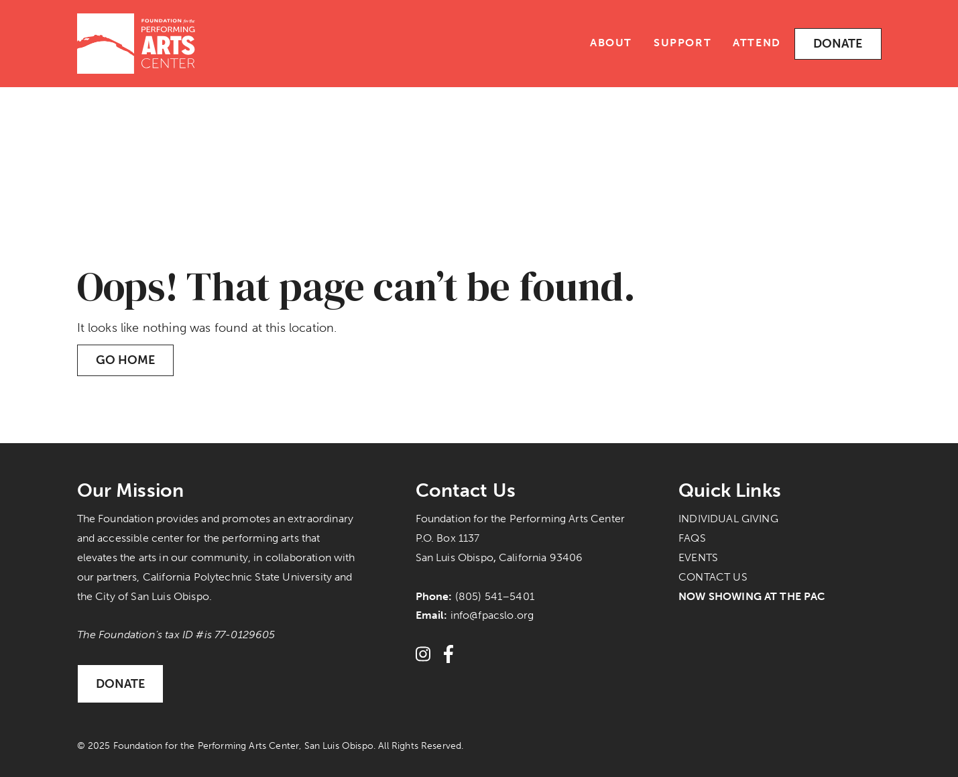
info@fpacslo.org (492, 615)
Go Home (126, 360)
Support (682, 42)
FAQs (692, 538)
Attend (757, 42)
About (611, 42)
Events (698, 557)
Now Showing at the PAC (751, 596)
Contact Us (712, 577)
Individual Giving (728, 518)
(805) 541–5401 (494, 596)
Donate (838, 43)
